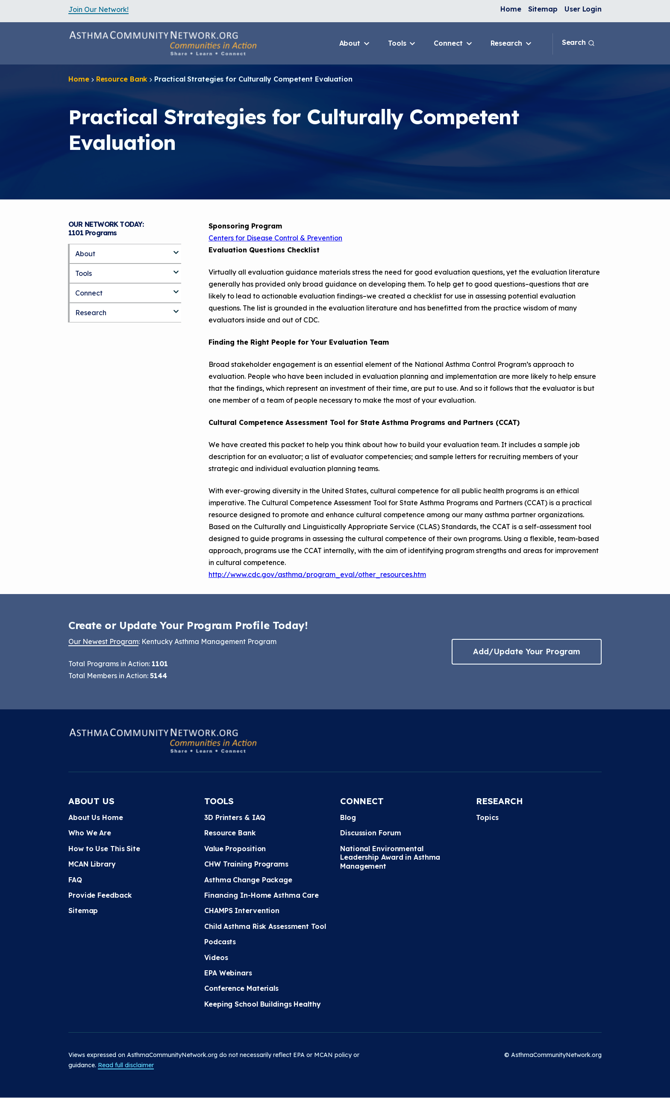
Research (512, 43)
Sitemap (543, 9)
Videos (216, 957)
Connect (453, 43)
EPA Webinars (228, 973)
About (355, 43)
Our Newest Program (103, 641)
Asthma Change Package (248, 879)
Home (510, 9)
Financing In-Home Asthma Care (261, 895)
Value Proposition (235, 848)
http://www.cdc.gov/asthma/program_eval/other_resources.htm (317, 574)
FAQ (75, 879)
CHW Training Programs (246, 864)
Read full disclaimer (126, 1065)
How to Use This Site (104, 848)
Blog (348, 817)
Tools (402, 43)
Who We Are (89, 833)
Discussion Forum (370, 833)
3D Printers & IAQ (234, 817)
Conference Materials (241, 988)
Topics (487, 817)
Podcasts (220, 941)
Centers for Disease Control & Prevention (275, 238)
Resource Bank (122, 79)
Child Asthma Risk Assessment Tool (265, 926)
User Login (583, 9)
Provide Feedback (100, 895)
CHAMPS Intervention (241, 910)
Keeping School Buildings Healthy (262, 1004)
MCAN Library (92, 864)
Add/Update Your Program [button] (526, 651)
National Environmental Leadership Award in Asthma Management (390, 857)
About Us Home (95, 817)
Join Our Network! (98, 9)
